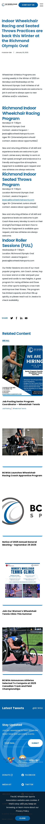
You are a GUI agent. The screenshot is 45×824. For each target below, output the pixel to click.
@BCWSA (38, 708)
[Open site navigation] (41, 4)
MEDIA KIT (6, 784)
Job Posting (6, 409)
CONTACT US (28, 5)
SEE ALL (5, 341)
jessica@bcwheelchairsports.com (18, 199)
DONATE (6, 775)
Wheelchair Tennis (19, 409)
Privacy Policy (22, 811)
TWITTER (29, 784)
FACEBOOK (30, 775)
